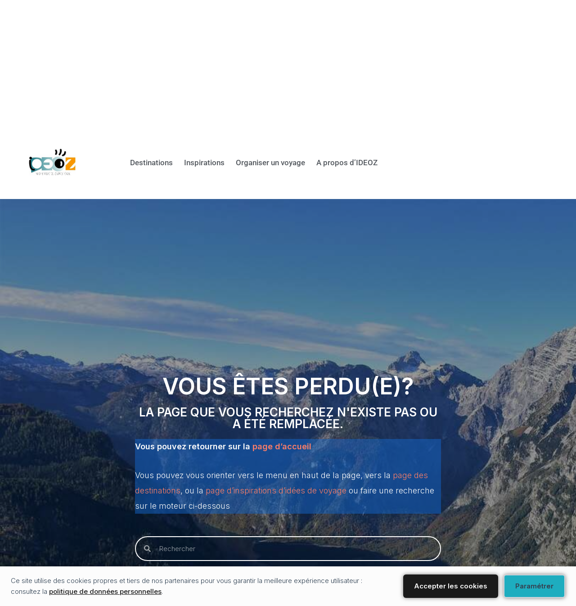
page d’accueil (281, 446)
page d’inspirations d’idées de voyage (276, 490)
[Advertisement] (270, 63)
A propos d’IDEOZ (343, 162)
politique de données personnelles (105, 591)
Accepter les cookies (450, 586)
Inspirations (179, 162)
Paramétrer (534, 586)
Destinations (119, 162)
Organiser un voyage (255, 162)
